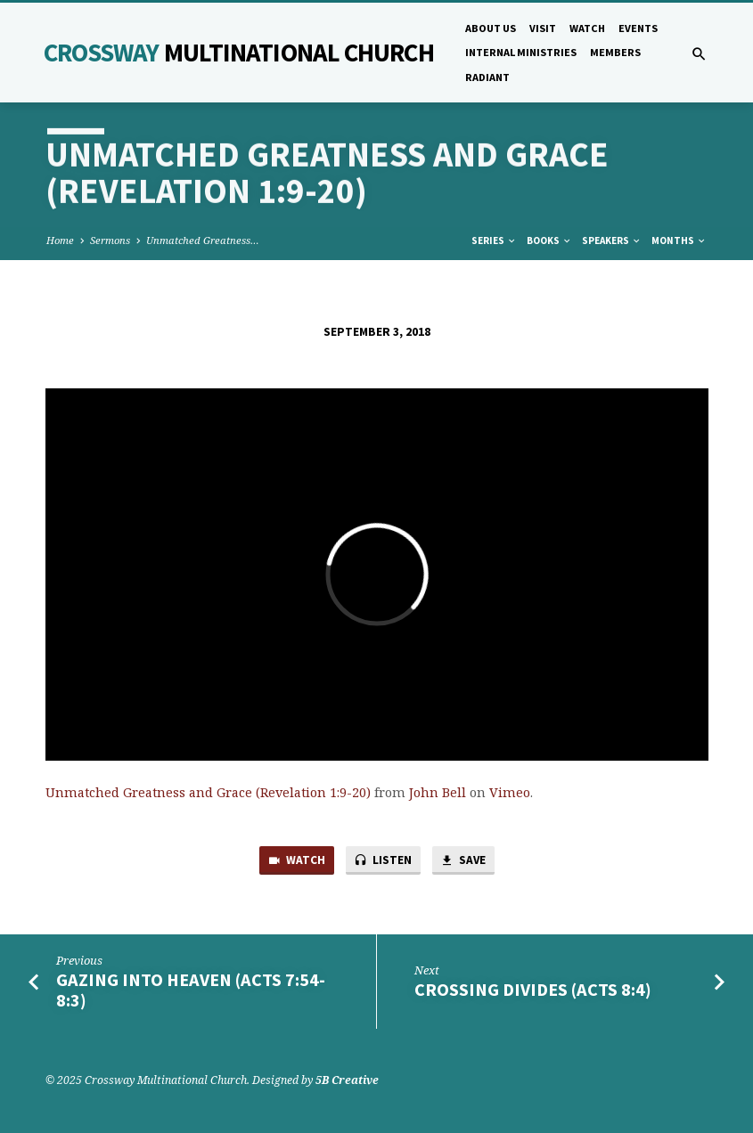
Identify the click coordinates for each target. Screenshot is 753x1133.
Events (638, 28)
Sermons (110, 240)
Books (549, 240)
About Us (490, 28)
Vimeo (509, 792)
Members (615, 52)
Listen (383, 860)
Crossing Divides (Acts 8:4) (532, 989)
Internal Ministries (521, 52)
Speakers (612, 240)
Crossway (239, 53)
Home (60, 240)
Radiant (487, 77)
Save (462, 860)
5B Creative (347, 1080)
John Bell (437, 792)
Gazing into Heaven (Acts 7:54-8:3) (190, 990)
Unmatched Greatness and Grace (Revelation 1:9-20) (208, 792)
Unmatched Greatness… (202, 240)
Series (494, 240)
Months (679, 240)
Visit (542, 28)
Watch (587, 28)
